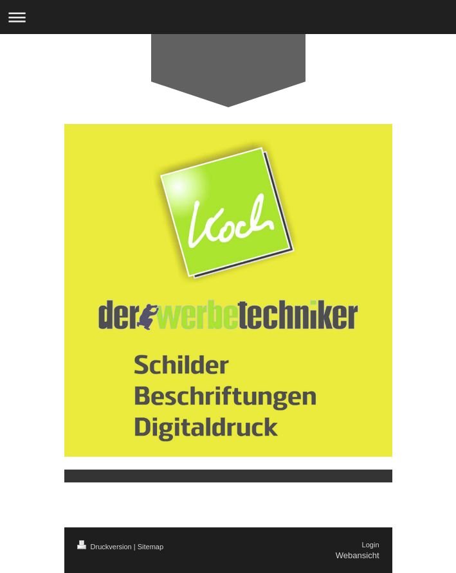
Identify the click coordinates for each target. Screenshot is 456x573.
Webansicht (357, 555)
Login (370, 545)
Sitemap (150, 547)
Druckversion (105, 547)
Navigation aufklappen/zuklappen (228, 17)
